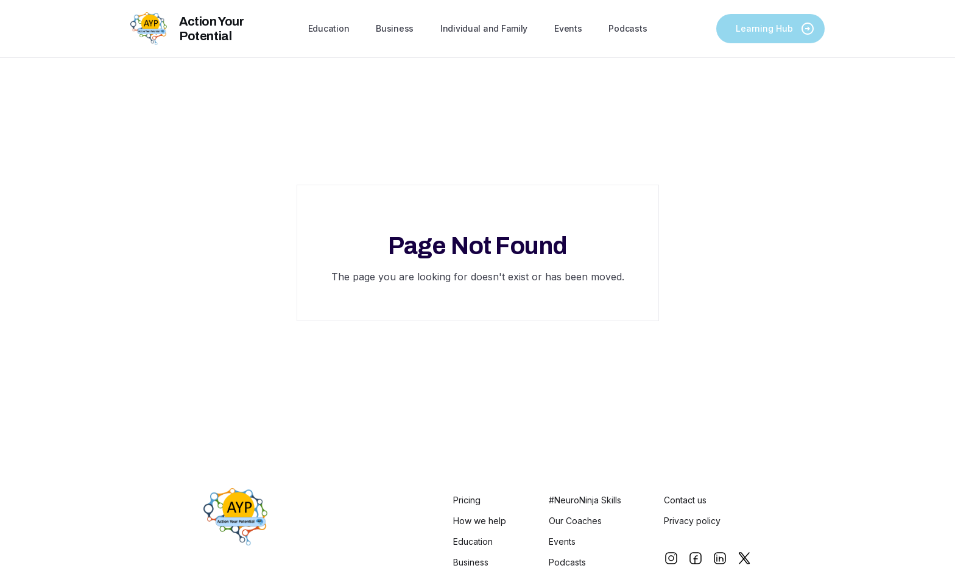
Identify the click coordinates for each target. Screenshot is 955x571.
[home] (214, 28)
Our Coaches (575, 521)
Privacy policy (692, 521)
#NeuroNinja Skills (585, 500)
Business (395, 28)
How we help (479, 521)
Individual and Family (483, 28)
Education (328, 28)
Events (568, 28)
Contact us (685, 500)
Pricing (467, 500)
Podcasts (627, 28)
